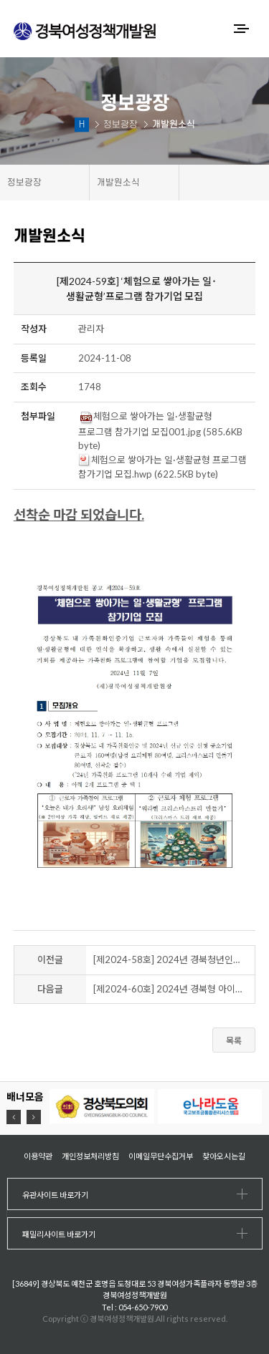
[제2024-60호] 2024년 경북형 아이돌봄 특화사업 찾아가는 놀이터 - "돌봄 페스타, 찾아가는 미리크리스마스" (174, 989)
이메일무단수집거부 (160, 1156)
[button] (13, 1117)
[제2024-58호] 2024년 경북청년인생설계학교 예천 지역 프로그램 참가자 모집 (174, 959)
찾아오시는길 (223, 1156)
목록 (234, 1040)
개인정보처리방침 (90, 1156)
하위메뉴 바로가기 (0, 0)
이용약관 (38, 1156)
